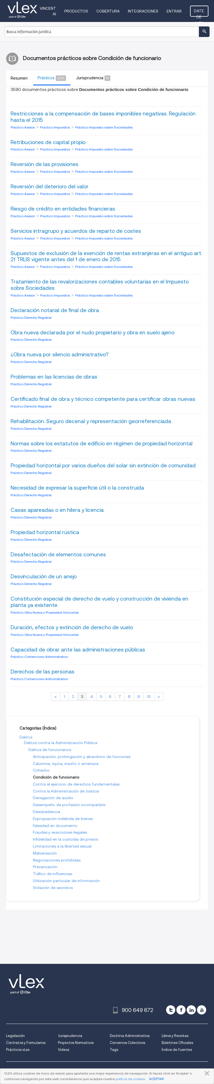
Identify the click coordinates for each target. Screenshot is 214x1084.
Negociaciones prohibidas (57, 860)
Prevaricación (45, 867)
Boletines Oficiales (177, 1043)
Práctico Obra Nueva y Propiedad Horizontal (45, 612)
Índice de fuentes (177, 1050)
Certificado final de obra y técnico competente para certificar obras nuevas (103, 399)
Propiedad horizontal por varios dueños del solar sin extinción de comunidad (103, 465)
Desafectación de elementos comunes (58, 554)
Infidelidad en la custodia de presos (65, 839)
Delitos (26, 737)
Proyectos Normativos (76, 1043)
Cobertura (108, 11)
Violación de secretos (53, 887)
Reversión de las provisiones (44, 164)
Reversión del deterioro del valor (50, 186)
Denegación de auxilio (53, 798)
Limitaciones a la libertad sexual (62, 846)
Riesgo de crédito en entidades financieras (63, 209)
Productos (77, 11)
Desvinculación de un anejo (44, 576)
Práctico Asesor (23, 127)
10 (149, 696)
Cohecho (41, 770)
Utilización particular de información (66, 880)
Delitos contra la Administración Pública (60, 742)
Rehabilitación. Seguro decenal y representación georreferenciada (91, 421)
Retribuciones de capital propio (48, 142)
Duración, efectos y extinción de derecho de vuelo (72, 627)
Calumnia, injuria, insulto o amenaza (65, 763)
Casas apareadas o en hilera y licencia (57, 510)
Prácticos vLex (18, 1050)
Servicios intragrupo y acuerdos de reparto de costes (76, 231)
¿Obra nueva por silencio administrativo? (59, 354)
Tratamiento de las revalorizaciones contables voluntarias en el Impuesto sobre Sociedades (100, 285)
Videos (63, 1050)
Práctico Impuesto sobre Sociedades (104, 127)
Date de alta (199, 12)
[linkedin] (191, 1009)
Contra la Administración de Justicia (66, 791)
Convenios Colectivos (127, 1043)
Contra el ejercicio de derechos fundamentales (76, 784)
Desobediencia (46, 811)
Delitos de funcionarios (49, 749)
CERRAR (206, 1073)
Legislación (15, 1036)
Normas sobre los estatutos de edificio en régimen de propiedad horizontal (102, 443)
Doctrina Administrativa (130, 1036)
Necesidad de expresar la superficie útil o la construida (77, 488)
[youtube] (201, 1009)
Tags (114, 1050)
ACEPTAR (156, 1079)
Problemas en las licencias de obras (54, 377)
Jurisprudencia (70, 1036)
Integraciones (143, 11)
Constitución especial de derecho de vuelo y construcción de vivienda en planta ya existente (99, 602)
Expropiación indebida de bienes (63, 818)
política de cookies (130, 1079)
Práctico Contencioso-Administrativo (39, 656)
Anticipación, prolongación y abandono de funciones (81, 756)
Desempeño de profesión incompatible (69, 804)
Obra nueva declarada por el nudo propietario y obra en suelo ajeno (92, 332)
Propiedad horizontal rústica (45, 532)
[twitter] (170, 1009)
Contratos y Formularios (25, 1043)
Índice (49, 728)
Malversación (45, 853)
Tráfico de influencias (52, 873)
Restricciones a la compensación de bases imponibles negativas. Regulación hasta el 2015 (103, 117)
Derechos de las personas (42, 672)
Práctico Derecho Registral (31, 317)
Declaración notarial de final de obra (55, 310)
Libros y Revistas (175, 1036)
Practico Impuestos (55, 127)
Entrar (174, 11)
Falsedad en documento (55, 825)
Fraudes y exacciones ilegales (60, 832)
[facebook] (181, 1009)
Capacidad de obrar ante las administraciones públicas (78, 650)
